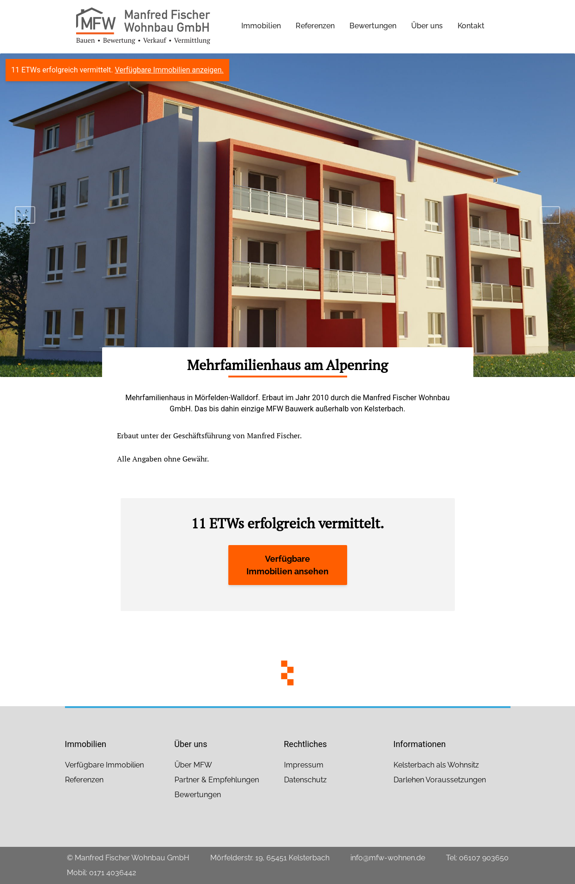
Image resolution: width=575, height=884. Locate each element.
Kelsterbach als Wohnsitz (436, 764)
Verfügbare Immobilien (104, 764)
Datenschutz (305, 779)
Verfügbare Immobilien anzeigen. (169, 69)
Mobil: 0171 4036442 (101, 872)
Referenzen (315, 25)
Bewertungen (372, 25)
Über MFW (193, 764)
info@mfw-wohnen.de (387, 857)
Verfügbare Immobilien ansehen (287, 565)
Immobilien (261, 25)
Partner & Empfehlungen (216, 779)
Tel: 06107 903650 (477, 857)
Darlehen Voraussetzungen (440, 779)
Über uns (427, 25)
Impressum (303, 764)
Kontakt (471, 25)
